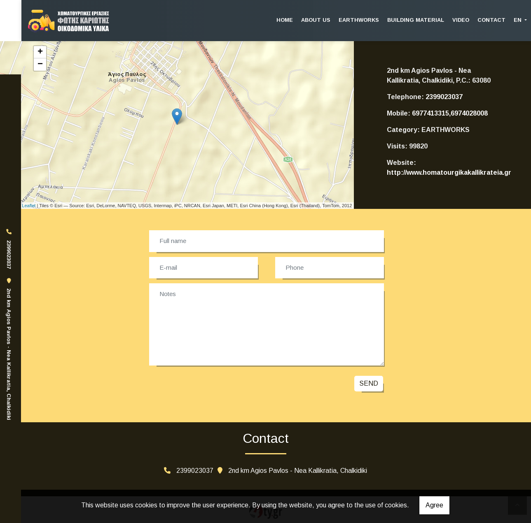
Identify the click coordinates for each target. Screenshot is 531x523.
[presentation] (211, 386)
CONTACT (491, 20)
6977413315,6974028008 (450, 113)
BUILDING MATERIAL (415, 20)
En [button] (518, 20)
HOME (284, 20)
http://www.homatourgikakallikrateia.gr (449, 172)
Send (368, 383)
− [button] (40, 64)
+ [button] (40, 52)
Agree (434, 505)
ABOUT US (315, 20)
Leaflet (28, 205)
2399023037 (444, 96)
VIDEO (460, 20)
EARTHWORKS (359, 20)
